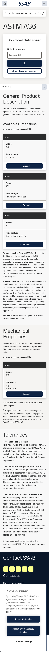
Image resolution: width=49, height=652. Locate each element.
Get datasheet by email (24, 71)
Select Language (16, 49)
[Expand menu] (44, 87)
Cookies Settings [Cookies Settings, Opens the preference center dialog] (23, 641)
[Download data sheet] (24, 63)
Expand (24, 166)
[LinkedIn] (5, 569)
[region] (23, 618)
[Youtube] (30, 569)
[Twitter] (24, 569)
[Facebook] (12, 569)
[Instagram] (18, 569)
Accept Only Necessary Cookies (23, 631)
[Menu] (44, 3)
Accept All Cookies (23, 619)
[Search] (4, 3)
